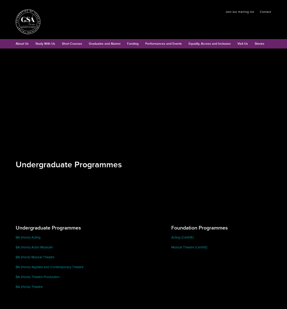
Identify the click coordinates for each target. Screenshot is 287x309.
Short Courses (72, 44)
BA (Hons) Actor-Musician (34, 247)
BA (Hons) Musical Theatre (35, 257)
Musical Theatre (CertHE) (189, 247)
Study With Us (45, 44)
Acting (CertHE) (182, 237)
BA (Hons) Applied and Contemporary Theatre (49, 267)
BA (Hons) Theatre (29, 287)
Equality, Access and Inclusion (210, 44)
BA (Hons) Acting (28, 237)
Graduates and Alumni (104, 44)
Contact (265, 12)
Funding (133, 44)
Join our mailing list (240, 12)
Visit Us (242, 44)
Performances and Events (163, 44)
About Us (22, 44)
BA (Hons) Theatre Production (37, 277)
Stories (259, 44)
